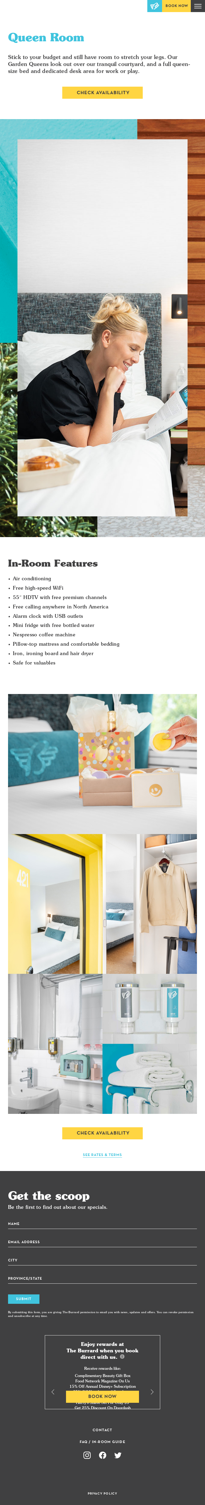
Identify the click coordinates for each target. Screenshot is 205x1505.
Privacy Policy (103, 1493)
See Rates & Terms (102, 1155)
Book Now (177, 6)
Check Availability (103, 93)
